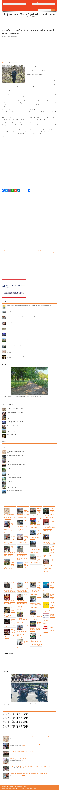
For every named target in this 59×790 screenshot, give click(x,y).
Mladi (28, 788)
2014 (4, 729)
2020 (4, 721)
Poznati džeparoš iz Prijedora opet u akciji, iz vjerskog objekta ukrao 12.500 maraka (22, 322)
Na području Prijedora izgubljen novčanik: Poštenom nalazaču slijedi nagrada (28, 773)
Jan (7, 713)
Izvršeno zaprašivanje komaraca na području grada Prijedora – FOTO (20, 345)
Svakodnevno (14, 36)
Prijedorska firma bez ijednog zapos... (16, 451)
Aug (19, 714)
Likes (4, 62)
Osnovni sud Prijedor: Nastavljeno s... (16, 425)
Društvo (23, 738)
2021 (4, 720)
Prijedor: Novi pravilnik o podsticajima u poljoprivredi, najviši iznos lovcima (21, 339)
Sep (21, 714)
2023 (4, 717)
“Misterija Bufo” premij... (13, 434)
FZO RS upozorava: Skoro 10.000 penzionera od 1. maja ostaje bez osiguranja (28, 759)
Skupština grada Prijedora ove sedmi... (16, 417)
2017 (4, 725)
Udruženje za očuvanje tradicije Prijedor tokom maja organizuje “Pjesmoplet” (9, 603)
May (14, 713)
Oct (23, 714)
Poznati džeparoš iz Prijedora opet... (15, 412)
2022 (4, 718)
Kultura (22, 788)
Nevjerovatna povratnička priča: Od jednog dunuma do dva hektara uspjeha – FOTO (22, 620)
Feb (8, 713)
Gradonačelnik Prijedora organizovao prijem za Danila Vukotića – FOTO (49, 542)
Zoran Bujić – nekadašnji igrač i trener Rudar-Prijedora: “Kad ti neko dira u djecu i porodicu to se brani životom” (49, 526)
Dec (27, 714)
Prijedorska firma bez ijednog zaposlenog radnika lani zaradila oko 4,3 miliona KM (9, 517)
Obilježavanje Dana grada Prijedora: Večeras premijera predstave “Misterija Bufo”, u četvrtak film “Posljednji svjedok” (29, 305)
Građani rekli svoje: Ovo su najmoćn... (16, 460)
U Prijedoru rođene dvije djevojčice (13, 351)
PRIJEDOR (29, 662)
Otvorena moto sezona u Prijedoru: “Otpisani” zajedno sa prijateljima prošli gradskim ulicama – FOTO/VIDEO (26, 703)
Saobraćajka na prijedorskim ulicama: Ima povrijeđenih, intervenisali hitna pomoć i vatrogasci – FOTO (22, 556)
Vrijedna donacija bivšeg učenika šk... (16, 464)
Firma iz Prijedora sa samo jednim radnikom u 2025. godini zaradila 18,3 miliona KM (23, 328)
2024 (4, 716)
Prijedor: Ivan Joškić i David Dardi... (15, 481)
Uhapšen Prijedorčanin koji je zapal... (15, 455)
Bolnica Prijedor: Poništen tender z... (15, 490)
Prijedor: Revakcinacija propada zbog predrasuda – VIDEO (13, 250)
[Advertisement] (30, 25)
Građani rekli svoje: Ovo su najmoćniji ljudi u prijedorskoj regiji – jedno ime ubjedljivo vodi (32, 744)
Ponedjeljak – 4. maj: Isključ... (14, 473)
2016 (4, 726)
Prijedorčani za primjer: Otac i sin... (15, 468)
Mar (10, 713)
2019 (4, 722)
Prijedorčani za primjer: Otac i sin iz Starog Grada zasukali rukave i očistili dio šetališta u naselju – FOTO (21, 396)
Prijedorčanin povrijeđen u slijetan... (15, 421)
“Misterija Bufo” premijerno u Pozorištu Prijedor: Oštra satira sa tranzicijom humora (23, 356)
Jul (17, 714)
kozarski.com (5, 139)
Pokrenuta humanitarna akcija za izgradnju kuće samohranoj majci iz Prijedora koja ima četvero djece (23, 631)
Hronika (7, 788)
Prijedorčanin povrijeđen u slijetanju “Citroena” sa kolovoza (18, 333)
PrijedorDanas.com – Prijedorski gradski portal (29, 14)
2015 (4, 727)
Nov (25, 714)
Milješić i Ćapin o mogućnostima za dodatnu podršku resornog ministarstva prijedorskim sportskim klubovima (49, 565)
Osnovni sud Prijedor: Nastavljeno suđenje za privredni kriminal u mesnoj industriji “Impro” (24, 316)
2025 (4, 714)
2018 (4, 723)
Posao (10, 788)
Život (23, 760)
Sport (19, 788)
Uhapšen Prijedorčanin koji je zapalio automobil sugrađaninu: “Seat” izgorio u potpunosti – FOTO (22, 526)
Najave (34, 788)
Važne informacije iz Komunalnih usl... (16, 486)
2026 (4, 713)
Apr (12, 713)
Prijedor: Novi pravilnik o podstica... (15, 430)
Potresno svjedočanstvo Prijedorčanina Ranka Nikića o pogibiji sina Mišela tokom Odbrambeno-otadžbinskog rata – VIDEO (22, 602)
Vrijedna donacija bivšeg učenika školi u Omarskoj (22, 751)
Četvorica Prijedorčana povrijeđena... (15, 477)
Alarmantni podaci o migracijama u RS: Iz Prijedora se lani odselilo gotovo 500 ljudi (36, 550)
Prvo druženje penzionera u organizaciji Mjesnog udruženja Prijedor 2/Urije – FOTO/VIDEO (32, 766)
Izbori (31, 788)
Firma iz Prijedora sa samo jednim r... (15, 408)
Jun (16, 714)
